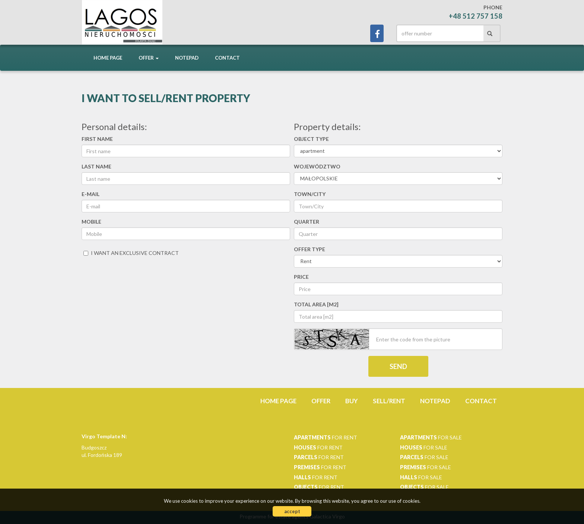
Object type (311, 139)
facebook (377, 33)
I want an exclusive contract (131, 253)
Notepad (187, 58)
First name (97, 139)
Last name (96, 166)
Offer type (309, 249)
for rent (325, 437)
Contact (227, 58)
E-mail (90, 194)
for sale (431, 437)
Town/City (310, 194)
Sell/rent (389, 401)
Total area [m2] (316, 304)
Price (301, 277)
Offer (320, 401)
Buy (351, 401)
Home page (107, 58)
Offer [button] (149, 58)
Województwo (317, 166)
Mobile (91, 221)
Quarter (306, 221)
